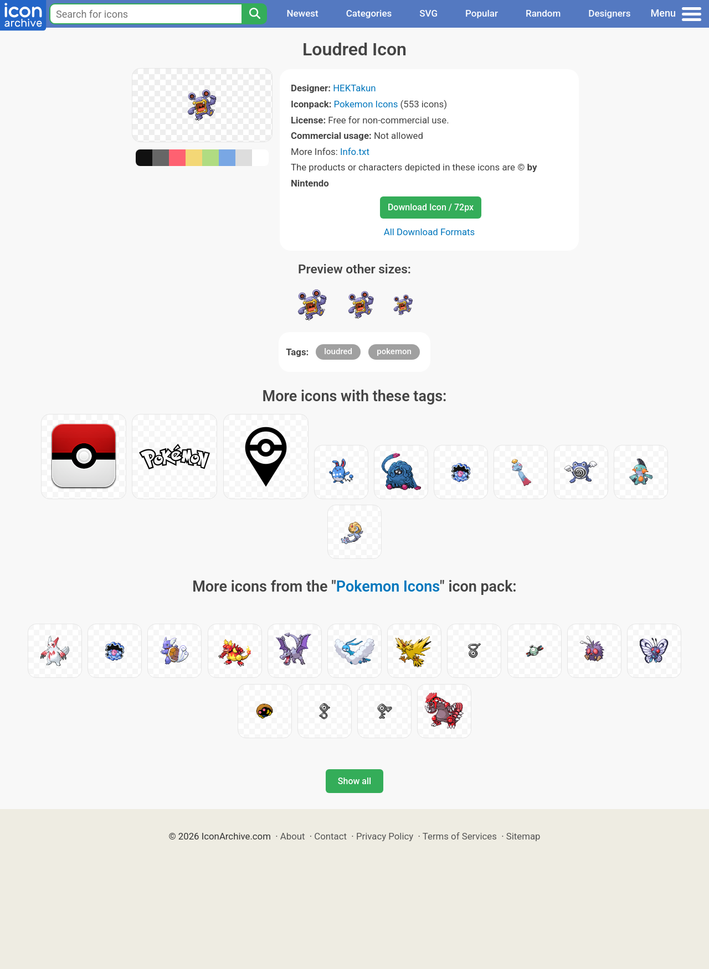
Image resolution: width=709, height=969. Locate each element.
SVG (428, 13)
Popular (481, 13)
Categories (369, 13)
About (292, 836)
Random (543, 13)
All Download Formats (429, 231)
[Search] (254, 13)
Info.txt (354, 151)
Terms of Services (460, 836)
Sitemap (523, 836)
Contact (330, 836)
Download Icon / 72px (431, 207)
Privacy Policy (384, 836)
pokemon (394, 351)
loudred (338, 351)
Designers (609, 13)
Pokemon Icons (366, 104)
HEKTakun (354, 88)
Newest (302, 13)
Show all (354, 781)
